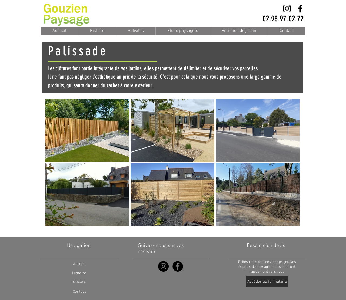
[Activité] (79, 282)
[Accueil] (79, 264)
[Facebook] (300, 8)
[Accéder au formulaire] (267, 281)
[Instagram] (287, 8)
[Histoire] (79, 273)
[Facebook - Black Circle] (177, 266)
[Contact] (79, 291)
